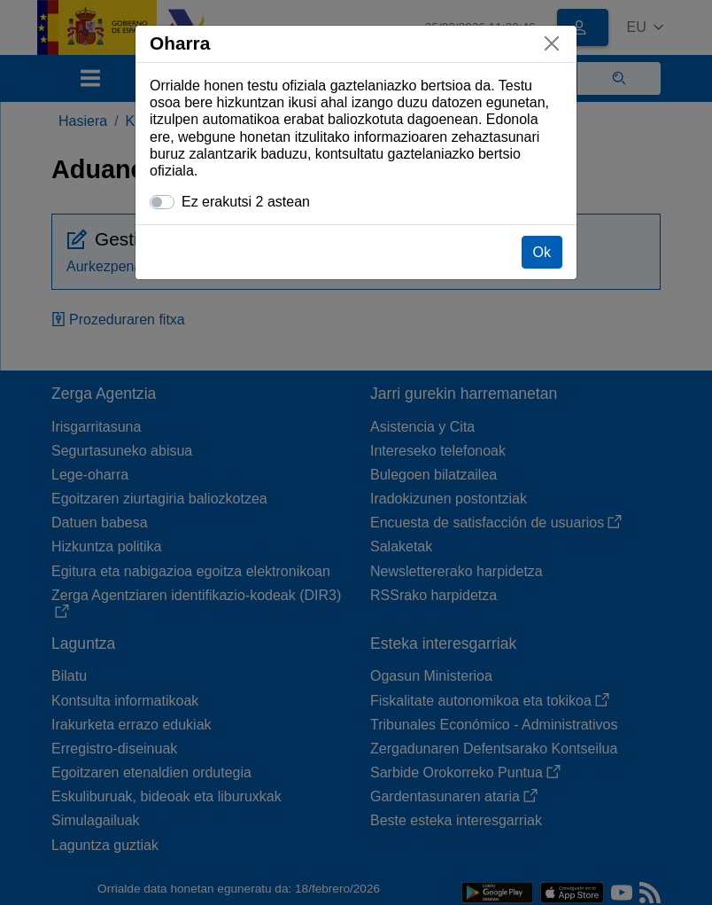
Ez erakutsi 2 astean (246, 201)
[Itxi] (552, 43)
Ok (542, 252)
